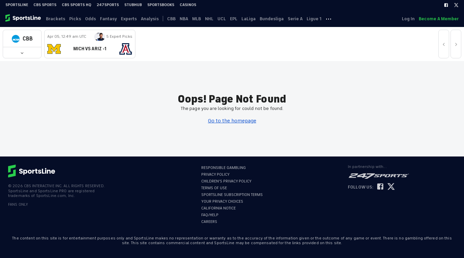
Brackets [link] (55, 19)
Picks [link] (75, 19)
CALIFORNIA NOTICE (218, 208)
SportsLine (16, 4)
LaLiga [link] (248, 19)
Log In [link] (408, 19)
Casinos (188, 4)
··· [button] (329, 18)
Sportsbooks (160, 4)
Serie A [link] (295, 19)
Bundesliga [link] (272, 19)
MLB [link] (196, 19)
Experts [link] (129, 19)
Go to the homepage (232, 120)
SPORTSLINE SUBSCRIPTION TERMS (232, 194)
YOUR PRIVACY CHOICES (222, 201)
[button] (22, 39)
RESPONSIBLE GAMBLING (223, 167)
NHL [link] (209, 19)
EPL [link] (233, 19)
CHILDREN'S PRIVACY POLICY (226, 181)
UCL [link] (221, 19)
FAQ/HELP (209, 215)
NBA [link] (184, 19)
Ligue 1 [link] (314, 19)
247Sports (108, 4)
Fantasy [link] (108, 19)
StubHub (133, 4)
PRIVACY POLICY (215, 174)
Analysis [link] (150, 19)
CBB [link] (171, 19)
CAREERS (209, 221)
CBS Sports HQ (76, 4)
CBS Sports (44, 4)
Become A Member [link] (439, 19)
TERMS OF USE (214, 188)
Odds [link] (90, 19)
